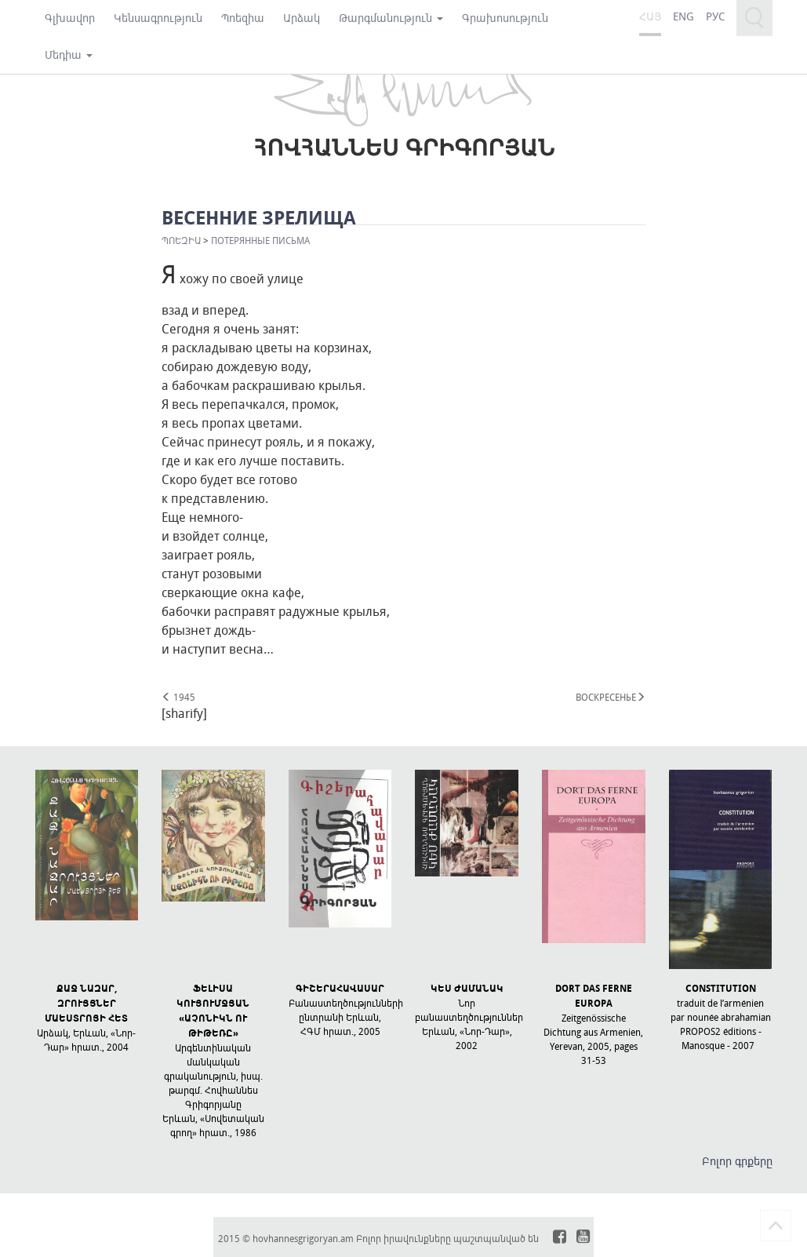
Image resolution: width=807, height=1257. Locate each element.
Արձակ (301, 17)
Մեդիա (69, 54)
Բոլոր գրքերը (737, 1160)
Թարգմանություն (391, 17)
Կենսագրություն (158, 17)
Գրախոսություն (505, 17)
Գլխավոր (70, 17)
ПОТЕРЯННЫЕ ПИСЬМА (260, 240)
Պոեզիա (242, 17)
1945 (178, 696)
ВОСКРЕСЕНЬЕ (610, 696)
